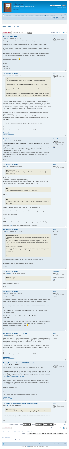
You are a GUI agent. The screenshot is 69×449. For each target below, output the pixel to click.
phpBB (28, 446)
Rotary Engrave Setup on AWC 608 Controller (19, 363)
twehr (9, 29)
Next (65, 424)
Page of (58, 32)
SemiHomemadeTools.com (9, 134)
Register (59, 17)
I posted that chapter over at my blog (13, 376)
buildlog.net (18, 4)
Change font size (64, 15)
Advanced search (62, 7)
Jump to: (24, 433)
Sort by (38, 424)
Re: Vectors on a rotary (11, 73)
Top (65, 70)
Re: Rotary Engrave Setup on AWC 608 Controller (20, 403)
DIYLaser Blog (6, 132)
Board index (8, 15)
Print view (61, 15)
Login (64, 17)
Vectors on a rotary (10, 27)
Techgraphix (8, 140)
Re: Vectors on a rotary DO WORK (15, 333)
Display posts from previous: (20, 424)
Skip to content (16, 9)
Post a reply (7, 32)
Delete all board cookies (50, 444)
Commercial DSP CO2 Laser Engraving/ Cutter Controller (40, 15)
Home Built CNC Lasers (18, 15)
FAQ (54, 17)
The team (41, 444)
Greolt (6, 38)
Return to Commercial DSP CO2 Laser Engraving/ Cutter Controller (19, 432)
